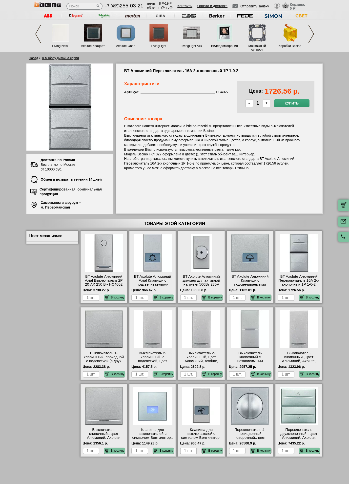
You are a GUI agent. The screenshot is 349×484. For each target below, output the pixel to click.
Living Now (60, 46)
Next (311, 34)
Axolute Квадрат (93, 46)
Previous (38, 34)
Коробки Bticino (290, 46)
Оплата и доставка (212, 6)
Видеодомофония (224, 46)
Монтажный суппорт (257, 47)
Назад (33, 58)
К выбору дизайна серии (60, 58)
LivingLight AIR (191, 46)
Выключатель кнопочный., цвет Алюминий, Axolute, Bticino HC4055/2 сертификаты (104, 437)
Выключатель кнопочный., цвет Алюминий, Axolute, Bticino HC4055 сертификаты (299, 361)
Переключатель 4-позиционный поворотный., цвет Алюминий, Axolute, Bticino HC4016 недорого (250, 439)
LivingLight (158, 46)
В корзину (114, 297)
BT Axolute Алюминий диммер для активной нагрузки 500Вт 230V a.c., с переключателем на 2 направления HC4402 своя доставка (201, 286)
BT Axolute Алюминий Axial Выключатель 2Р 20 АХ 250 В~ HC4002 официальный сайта (104, 282)
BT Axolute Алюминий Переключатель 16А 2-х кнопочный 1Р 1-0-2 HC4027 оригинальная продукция (298, 284)
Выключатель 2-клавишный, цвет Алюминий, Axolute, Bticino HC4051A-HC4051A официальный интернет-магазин (201, 363)
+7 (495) (124, 6)
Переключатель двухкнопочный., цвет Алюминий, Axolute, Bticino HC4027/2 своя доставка (299, 437)
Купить (292, 103)
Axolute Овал (126, 46)
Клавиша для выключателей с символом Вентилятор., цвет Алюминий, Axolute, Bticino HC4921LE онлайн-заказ (201, 439)
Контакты (184, 6)
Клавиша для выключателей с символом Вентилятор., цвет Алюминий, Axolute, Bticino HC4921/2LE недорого (152, 439)
